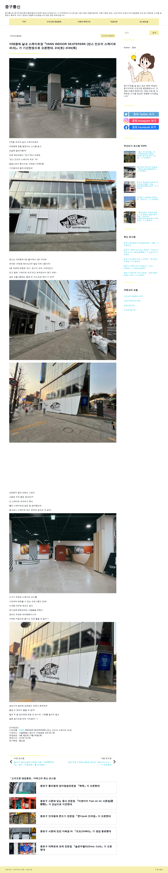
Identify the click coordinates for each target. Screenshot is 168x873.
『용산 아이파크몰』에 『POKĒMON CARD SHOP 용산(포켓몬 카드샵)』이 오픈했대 (146, 155)
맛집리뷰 (113, 22)
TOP (24, 22)
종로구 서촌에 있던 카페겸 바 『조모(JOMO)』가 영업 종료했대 (138, 267)
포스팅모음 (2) (129, 310)
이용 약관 (29, 869)
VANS (21, 730)
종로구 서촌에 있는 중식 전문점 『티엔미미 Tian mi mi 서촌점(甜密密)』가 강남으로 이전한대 (141, 252)
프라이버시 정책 (18, 869)
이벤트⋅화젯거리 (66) (132, 301)
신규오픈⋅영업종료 (54, 22)
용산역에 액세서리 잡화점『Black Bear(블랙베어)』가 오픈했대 (147, 169)
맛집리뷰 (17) (129, 305)
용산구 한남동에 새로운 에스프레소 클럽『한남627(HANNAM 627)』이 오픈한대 (148, 185)
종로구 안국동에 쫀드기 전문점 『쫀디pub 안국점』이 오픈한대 (140, 260)
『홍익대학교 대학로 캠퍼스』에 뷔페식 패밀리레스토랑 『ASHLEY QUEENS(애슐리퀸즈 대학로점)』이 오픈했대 (147, 216)
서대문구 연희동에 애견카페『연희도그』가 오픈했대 (148, 198)
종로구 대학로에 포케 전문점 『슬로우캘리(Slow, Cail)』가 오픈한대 (141, 274)
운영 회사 (9, 869)
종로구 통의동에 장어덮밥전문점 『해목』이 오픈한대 (141, 244)
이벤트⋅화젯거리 (84, 22)
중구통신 (12, 7)
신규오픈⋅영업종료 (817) (133, 296)
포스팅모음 (144, 22)
